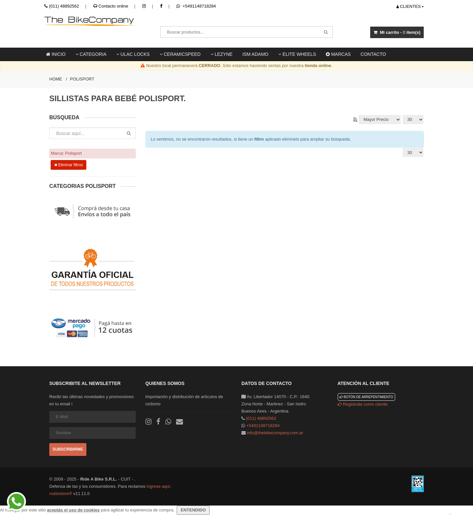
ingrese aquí (158, 486)
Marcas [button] (338, 54)
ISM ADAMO (255, 54)
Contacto (373, 54)
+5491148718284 (196, 6)
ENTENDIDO (193, 509)
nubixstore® (60, 493)
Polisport (82, 79)
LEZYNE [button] (222, 54)
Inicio (56, 54)
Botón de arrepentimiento (366, 397)
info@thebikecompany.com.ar (275, 432)
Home (55, 79)
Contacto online (110, 6)
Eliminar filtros (68, 165)
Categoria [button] (91, 54)
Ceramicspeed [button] (180, 54)
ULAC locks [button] (133, 54)
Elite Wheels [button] (297, 54)
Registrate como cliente (363, 404)
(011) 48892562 (64, 6)
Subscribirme (68, 449)
